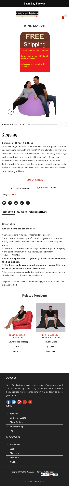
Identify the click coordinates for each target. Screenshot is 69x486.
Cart (12, 449)
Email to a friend (48, 187)
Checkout (14, 453)
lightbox (11, 112)
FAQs (12, 431)
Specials (14, 414)
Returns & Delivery (38, 212)
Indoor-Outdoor (20, 336)
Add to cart (18, 352)
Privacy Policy (16, 427)
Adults (13, 195)
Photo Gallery (16, 422)
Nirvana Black (51, 342)
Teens (45, 335)
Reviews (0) (22, 212)
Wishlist (13, 462)
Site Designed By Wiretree (34, 481)
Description (9, 212)
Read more (50, 352)
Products (14, 458)
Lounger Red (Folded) (18, 342)
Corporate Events (18, 418)
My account (15, 445)
